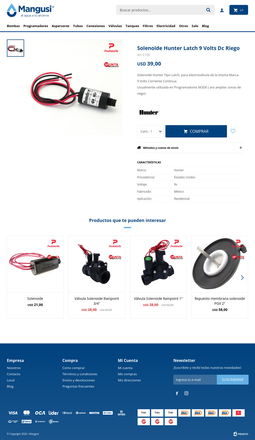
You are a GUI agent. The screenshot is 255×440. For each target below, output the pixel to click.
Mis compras (127, 374)
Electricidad (166, 26)
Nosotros (14, 368)
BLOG (205, 26)
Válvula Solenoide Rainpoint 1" (158, 298)
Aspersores (60, 26)
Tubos (78, 26)
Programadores (35, 26)
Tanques (132, 26)
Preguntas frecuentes (78, 386)
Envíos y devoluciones (78, 380)
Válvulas (115, 26)
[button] (242, 277)
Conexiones (95, 26)
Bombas (13, 26)
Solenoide (35, 298)
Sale (195, 26)
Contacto (13, 374)
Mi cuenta (125, 368)
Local (11, 380)
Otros (183, 26)
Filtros (148, 26)
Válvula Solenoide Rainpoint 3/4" (97, 301)
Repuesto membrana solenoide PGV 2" (220, 301)
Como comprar (73, 368)
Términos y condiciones (79, 374)
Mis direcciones (129, 380)
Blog (10, 386)
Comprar (199, 131)
